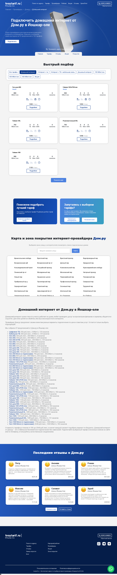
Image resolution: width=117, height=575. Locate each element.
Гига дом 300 (14, 352)
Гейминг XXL (14, 390)
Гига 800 (12, 344)
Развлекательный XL (17, 384)
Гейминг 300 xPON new (18, 380)
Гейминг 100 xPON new (18, 362)
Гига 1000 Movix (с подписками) (21, 422)
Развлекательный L (16, 364)
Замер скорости (31, 552)
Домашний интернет (28, 72)
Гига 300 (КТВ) (14, 340)
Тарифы (47, 3)
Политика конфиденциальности (70, 569)
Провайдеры (56, 3)
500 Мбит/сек (27, 77)
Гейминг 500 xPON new (18, 388)
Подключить (12, 41)
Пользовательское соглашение (47, 569)
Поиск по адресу (37, 3)
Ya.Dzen (109, 545)
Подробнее (33, 107)
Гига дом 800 (14, 386)
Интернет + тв (43, 72)
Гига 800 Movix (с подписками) (21, 366)
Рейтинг (64, 3)
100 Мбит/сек (99, 72)
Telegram (104, 545)
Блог (27, 555)
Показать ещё (58, 180)
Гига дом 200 (14, 348)
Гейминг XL (13, 382)
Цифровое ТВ (14, 332)
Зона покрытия (52, 552)
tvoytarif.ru (12, 3)
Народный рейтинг (54, 544)
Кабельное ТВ (14, 334)
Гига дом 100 (14, 350)
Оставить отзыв (65, 510)
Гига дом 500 (14, 370)
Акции (70, 3)
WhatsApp (98, 545)
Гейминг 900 (14, 400)
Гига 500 (12, 342)
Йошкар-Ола (10, 6)
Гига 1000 (12, 416)
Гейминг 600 (14, 374)
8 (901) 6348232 (106, 3)
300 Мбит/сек (14, 77)
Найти (76, 251)
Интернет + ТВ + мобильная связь (63, 72)
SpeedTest (84, 3)
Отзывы (76, 3)
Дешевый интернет (85, 72)
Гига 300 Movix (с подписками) (21, 354)
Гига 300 (12, 336)
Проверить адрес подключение (59, 49)
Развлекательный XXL (17, 394)
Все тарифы (13, 72)
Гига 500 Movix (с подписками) (21, 358)
